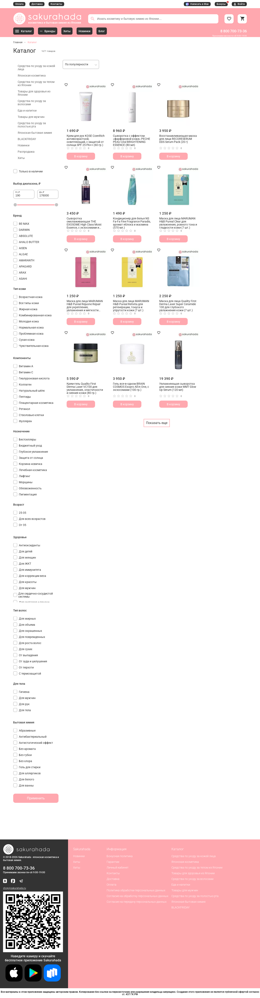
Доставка (36, 4)
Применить (36, 798)
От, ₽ (17, 192)
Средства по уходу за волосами (32, 102)
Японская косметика (32, 75)
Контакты (56, 4)
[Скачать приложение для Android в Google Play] (33, 980)
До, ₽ (41, 192)
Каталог (32, 42)
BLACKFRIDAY (27, 139)
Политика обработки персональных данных (136, 890)
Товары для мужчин (31, 116)
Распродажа (26, 151)
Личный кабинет (118, 867)
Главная (18, 42)
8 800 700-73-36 (233, 31)
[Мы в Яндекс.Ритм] (13, 881)
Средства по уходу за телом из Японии (36, 83)
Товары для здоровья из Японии (34, 93)
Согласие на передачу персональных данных (137, 901)
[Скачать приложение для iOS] (14, 980)
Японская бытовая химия (35, 132)
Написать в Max (197, 4)
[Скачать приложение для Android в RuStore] (33, 950)
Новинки (23, 145)
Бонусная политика (120, 856)
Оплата (19, 4)
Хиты (21, 158)
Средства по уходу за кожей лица (36, 67)
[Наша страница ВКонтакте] (5, 881)
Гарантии (113, 861)
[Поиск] (92, 18)
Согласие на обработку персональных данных (137, 896)
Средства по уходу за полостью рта (32, 125)
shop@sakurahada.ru (14, 888)
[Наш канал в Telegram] (21, 881)
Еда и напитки (27, 110)
